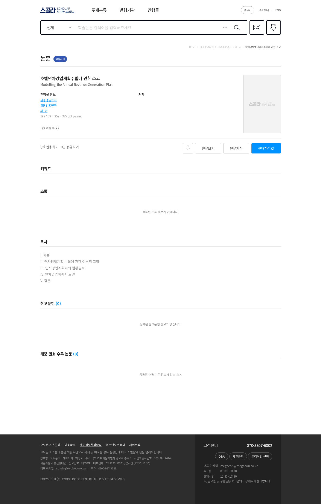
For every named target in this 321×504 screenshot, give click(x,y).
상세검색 (224, 30)
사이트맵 (134, 445)
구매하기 (264, 148)
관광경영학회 (48, 100)
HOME (192, 47)
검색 (236, 30)
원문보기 (208, 148)
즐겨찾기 (273, 34)
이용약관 (69, 445)
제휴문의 (238, 456)
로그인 (247, 10)
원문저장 (236, 148)
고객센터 (264, 10)
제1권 (43, 111)
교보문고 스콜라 (50, 445)
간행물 (153, 10)
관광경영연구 (48, 105)
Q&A (222, 456)
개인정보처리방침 (91, 445)
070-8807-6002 (259, 445)
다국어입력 (257, 34)
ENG (278, 10)
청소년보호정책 (115, 445)
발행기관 (127, 10)
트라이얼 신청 (260, 456)
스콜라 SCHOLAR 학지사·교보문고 (56, 12)
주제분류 (99, 10)
